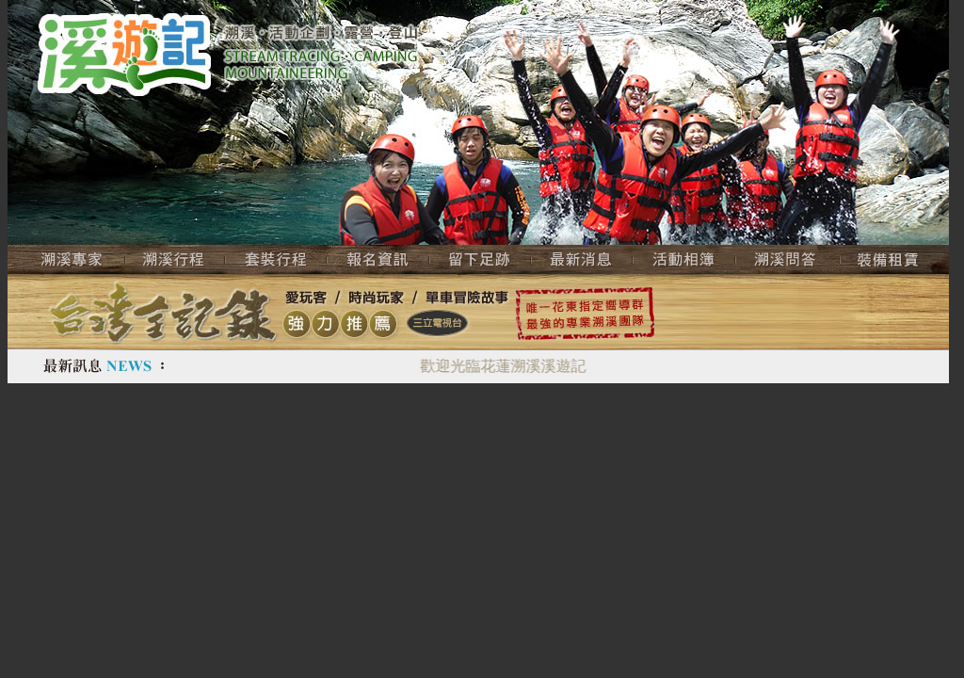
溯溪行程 (175, 259)
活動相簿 (684, 259)
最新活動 (582, 259)
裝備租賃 (894, 259)
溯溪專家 (66, 259)
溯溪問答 (787, 259)
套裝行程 (276, 259)
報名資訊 (378, 259)
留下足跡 (480, 259)
